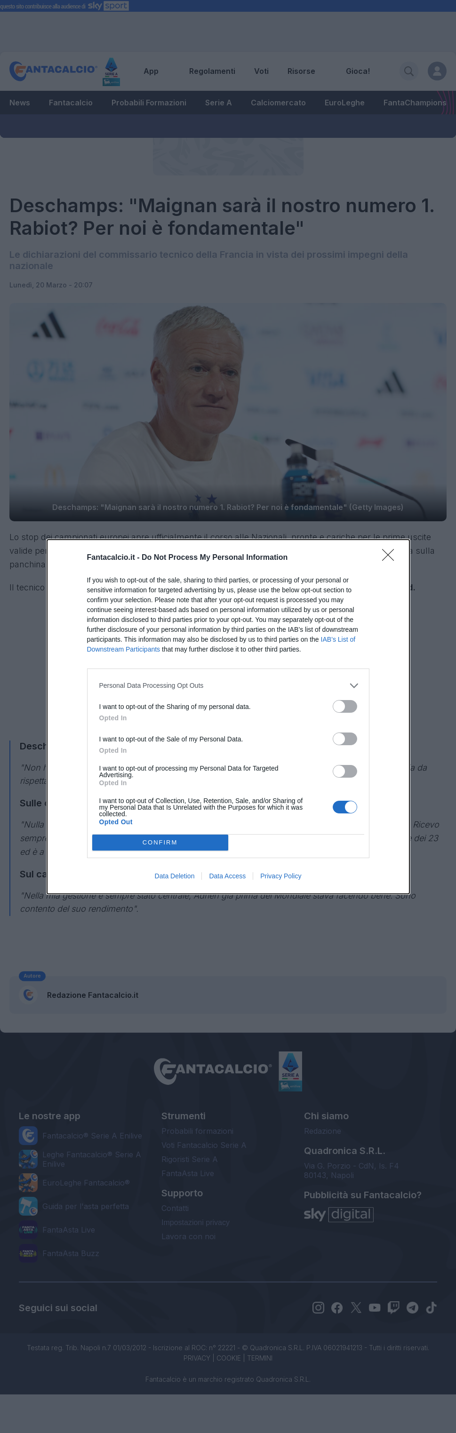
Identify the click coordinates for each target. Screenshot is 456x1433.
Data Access (227, 876)
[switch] (345, 706)
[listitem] (228, 686)
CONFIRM (160, 842)
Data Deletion (175, 876)
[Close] (391, 558)
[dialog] (228, 717)
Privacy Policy (280, 876)
